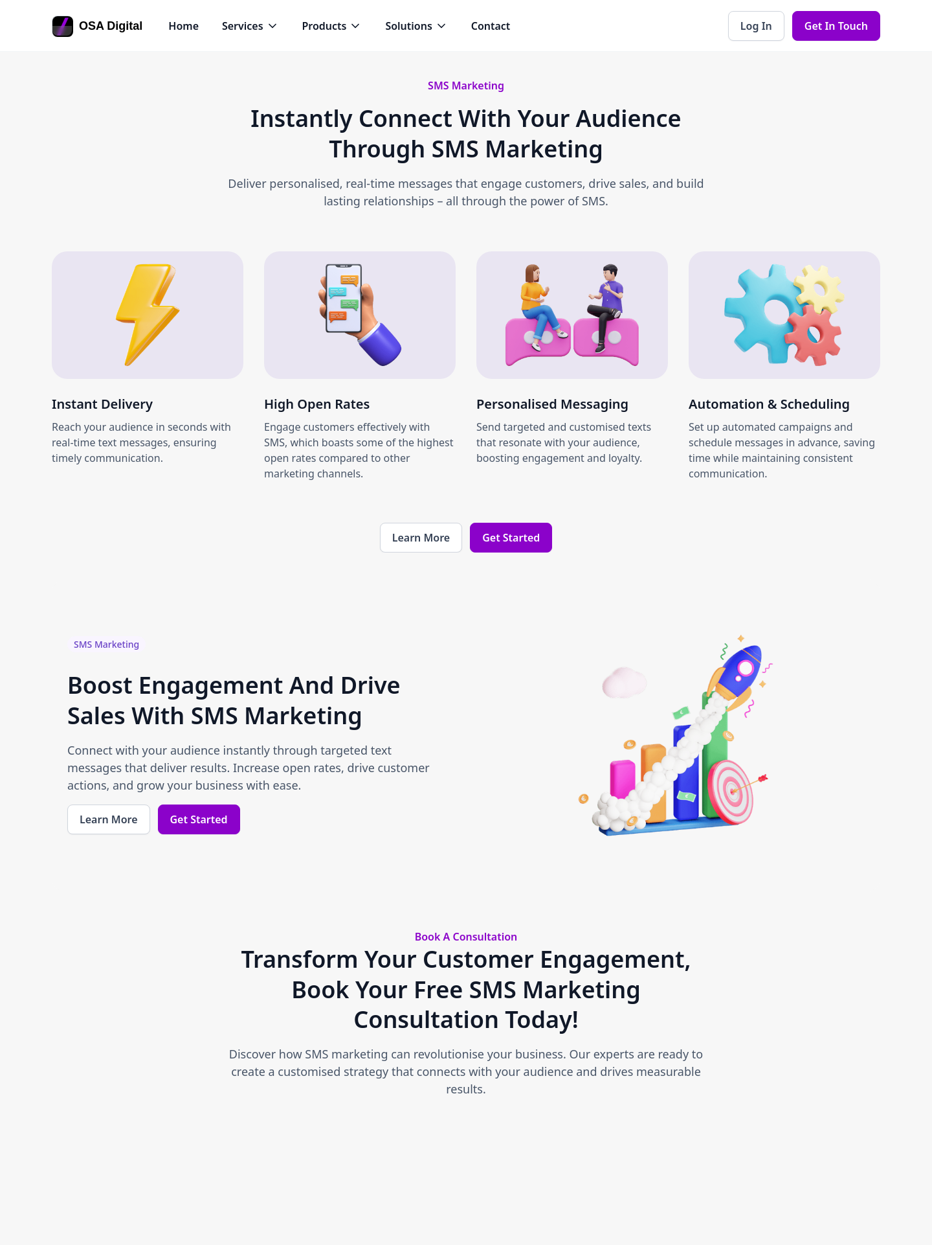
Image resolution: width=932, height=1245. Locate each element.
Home (183, 26)
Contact (491, 26)
